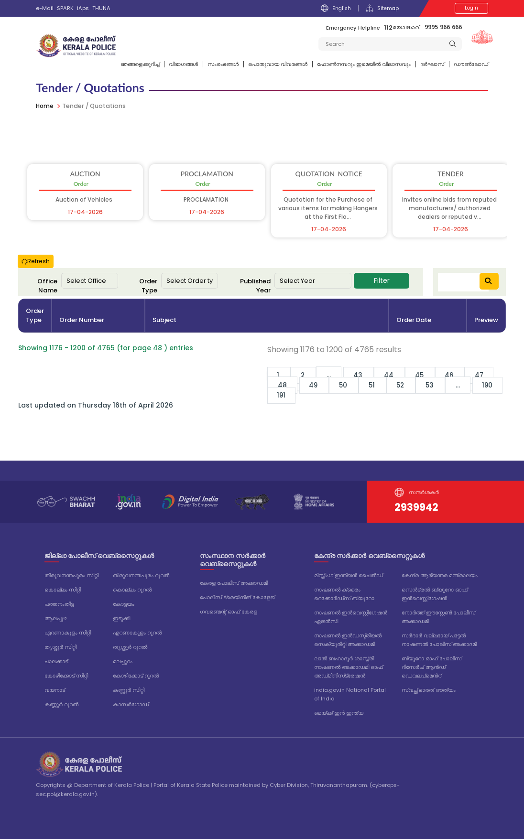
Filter (382, 280)
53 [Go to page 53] (440, 385)
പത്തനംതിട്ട (59, 604)
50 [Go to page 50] (347, 385)
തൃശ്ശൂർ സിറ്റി (60, 647)
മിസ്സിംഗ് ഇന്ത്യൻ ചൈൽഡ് (348, 575)
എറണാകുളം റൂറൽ (137, 632)
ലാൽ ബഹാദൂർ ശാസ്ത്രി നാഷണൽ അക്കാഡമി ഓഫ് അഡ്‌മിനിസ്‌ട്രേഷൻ (348, 667)
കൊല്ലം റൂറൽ (132, 589)
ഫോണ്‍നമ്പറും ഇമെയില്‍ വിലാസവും (364, 64)
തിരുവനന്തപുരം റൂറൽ (141, 575)
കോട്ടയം (123, 604)
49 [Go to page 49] (315, 385)
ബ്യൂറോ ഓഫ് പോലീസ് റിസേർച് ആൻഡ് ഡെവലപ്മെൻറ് (431, 667)
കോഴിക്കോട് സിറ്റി (66, 675)
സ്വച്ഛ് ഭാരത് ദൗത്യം (429, 690)
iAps (83, 8)
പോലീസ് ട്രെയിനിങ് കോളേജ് (237, 597)
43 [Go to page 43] (363, 375)
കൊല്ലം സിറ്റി (62, 589)
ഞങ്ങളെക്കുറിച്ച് (139, 64)
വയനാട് (54, 690)
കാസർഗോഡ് (131, 704)
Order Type (148, 286)
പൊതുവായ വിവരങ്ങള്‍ (277, 64)
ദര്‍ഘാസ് (432, 64)
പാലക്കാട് (56, 661)
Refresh (35, 261)
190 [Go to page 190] (498, 385)
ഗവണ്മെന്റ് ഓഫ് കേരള (228, 611)
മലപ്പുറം (122, 661)
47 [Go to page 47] (490, 375)
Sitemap (382, 8)
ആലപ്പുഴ (55, 618)
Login (471, 8)
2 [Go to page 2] (306, 375)
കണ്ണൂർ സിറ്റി (128, 690)
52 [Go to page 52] (408, 385)
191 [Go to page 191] (282, 395)
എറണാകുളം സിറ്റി (67, 632)
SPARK (65, 8)
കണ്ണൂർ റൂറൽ (61, 704)
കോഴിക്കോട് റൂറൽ (136, 675)
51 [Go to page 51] (377, 385)
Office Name (47, 286)
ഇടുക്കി (121, 618)
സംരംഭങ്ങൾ (223, 64)
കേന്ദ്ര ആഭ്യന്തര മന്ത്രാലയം (440, 575)
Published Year (255, 286)
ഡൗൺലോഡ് (471, 64)
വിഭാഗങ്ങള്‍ (183, 64)
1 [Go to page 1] (280, 375)
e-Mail (45, 8)
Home (45, 106)
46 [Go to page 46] (459, 375)
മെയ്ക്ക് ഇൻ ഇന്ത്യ (338, 713)
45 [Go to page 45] (427, 375)
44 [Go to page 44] (395, 375)
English (334, 8)
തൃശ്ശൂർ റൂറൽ (130, 647)
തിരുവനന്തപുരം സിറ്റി (71, 575)
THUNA (101, 8)
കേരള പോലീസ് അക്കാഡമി (234, 583)
